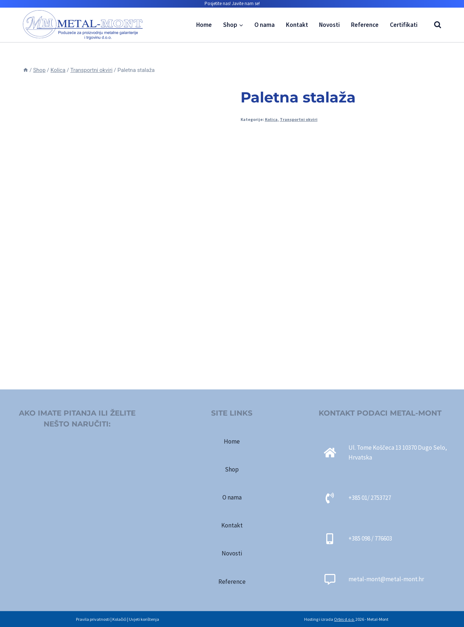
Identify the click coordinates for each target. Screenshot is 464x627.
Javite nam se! (246, 3)
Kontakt (297, 25)
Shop (232, 469)
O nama (264, 25)
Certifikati (403, 25)
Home (204, 25)
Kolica (271, 119)
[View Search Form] (434, 25)
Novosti (329, 25)
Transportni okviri (299, 119)
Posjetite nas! (218, 3)
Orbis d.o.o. (344, 619)
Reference (365, 25)
